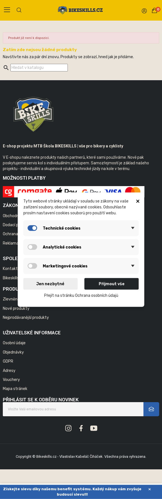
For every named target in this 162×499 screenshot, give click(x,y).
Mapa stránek (15, 388)
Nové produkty (16, 308)
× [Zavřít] (149, 489)
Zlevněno (11, 299)
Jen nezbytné (50, 283)
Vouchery (11, 379)
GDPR (8, 361)
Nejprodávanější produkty (26, 317)
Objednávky (13, 352)
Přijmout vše (112, 283)
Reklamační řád (17, 243)
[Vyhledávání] (39, 67)
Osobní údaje (14, 343)
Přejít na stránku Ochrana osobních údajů (81, 295)
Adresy (9, 370)
